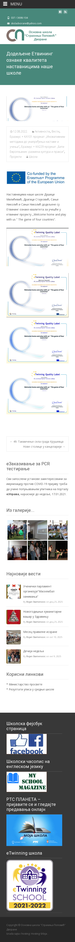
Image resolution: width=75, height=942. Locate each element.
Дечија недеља (33, 651)
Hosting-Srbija (39, 933)
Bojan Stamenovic (36, 601)
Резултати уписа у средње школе (31, 689)
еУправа (12, 494)
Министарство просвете (25, 684)
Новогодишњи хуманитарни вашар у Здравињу (42, 614)
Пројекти (16, 157)
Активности (42, 131)
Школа (33, 157)
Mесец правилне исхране (40, 632)
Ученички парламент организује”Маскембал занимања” (38, 591)
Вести (55, 131)
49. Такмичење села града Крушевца (36, 441)
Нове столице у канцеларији (44, 446)
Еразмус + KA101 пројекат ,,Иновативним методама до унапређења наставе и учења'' (37, 142)
